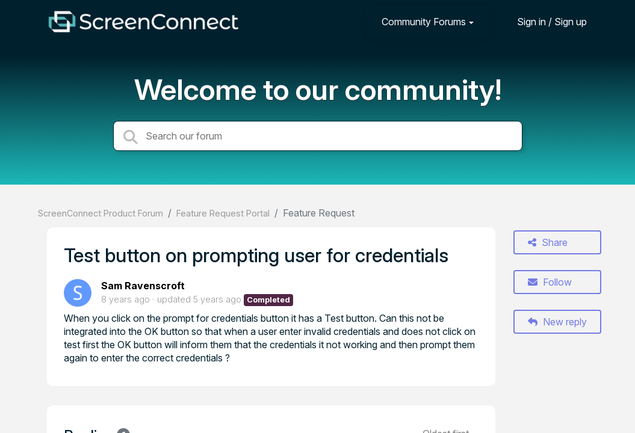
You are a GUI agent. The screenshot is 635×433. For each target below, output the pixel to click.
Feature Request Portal (223, 213)
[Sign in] (543, 21)
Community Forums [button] (424, 22)
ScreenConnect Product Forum (100, 213)
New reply (557, 322)
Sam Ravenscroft (143, 286)
